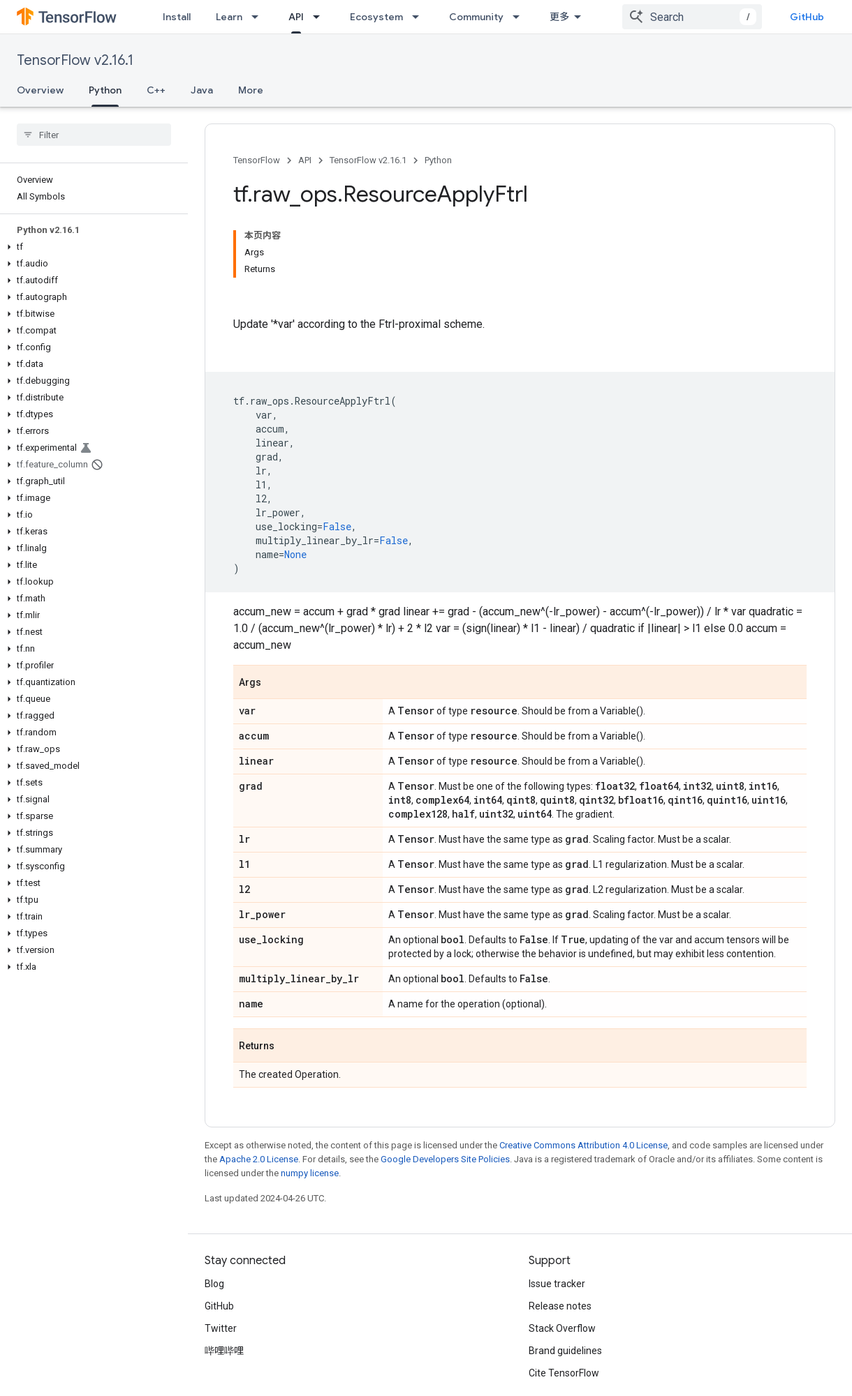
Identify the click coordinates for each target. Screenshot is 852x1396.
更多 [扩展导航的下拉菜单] (559, 16)
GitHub (807, 16)
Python (438, 160)
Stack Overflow (562, 1328)
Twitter (221, 1328)
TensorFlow (256, 160)
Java (202, 90)
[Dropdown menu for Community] (520, 16)
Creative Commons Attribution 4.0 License (583, 1145)
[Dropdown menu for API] (320, 16)
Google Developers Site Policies (445, 1159)
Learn (229, 16)
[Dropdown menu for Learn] (259, 16)
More (250, 90)
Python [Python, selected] (105, 90)
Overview (40, 90)
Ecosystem (376, 16)
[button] (91, 247)
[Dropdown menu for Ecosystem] (419, 16)
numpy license (310, 1173)
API (304, 160)
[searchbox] (94, 134)
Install (177, 16)
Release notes (560, 1306)
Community (476, 16)
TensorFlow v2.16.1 (75, 60)
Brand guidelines (565, 1350)
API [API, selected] (296, 16)
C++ (156, 90)
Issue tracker (557, 1283)
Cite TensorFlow (564, 1373)
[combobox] (692, 16)
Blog (214, 1283)
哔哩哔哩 (224, 1350)
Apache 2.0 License (258, 1159)
